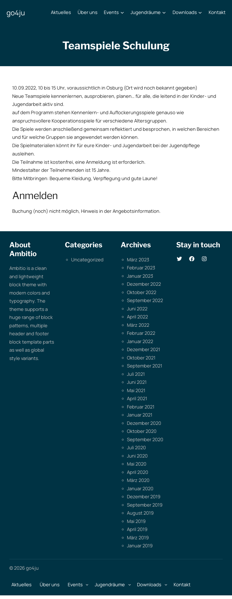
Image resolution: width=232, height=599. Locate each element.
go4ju (15, 12)
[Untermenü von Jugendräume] (164, 12)
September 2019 (144, 505)
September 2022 (145, 300)
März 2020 (138, 480)
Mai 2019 (136, 521)
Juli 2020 (136, 447)
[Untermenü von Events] (122, 12)
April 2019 (137, 529)
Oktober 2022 (141, 292)
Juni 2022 (137, 308)
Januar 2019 (140, 545)
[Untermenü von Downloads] (200, 12)
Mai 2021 (136, 390)
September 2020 (145, 439)
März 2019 (138, 537)
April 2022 (137, 317)
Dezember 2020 (144, 423)
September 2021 (144, 366)
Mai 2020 (136, 464)
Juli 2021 (136, 374)
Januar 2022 (140, 341)
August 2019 (140, 513)
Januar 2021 (139, 415)
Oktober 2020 (141, 431)
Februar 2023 (141, 267)
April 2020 (137, 472)
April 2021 (137, 398)
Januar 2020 (140, 488)
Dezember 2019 (143, 496)
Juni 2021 (137, 382)
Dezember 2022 (144, 284)
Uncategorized (87, 259)
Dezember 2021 (143, 349)
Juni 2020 (137, 456)
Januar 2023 (140, 276)
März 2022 (138, 325)
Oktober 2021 (141, 358)
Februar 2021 (140, 407)
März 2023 (138, 259)
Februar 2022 (141, 333)
